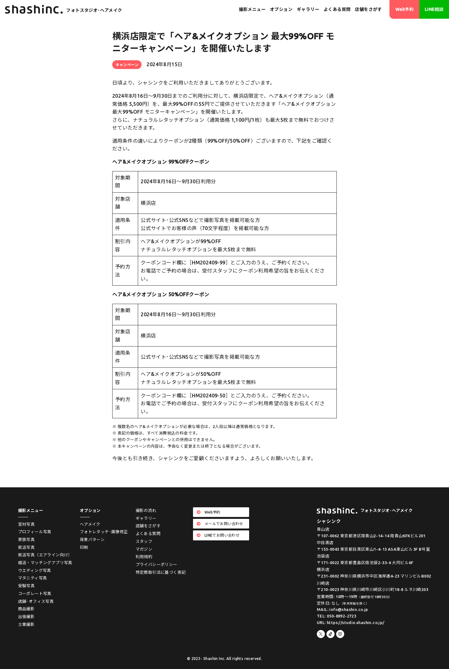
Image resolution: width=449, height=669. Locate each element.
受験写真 (26, 585)
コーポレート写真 (34, 593)
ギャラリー (308, 9)
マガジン (144, 549)
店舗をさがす (368, 9)
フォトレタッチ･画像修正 (104, 531)
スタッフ (144, 541)
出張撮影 (26, 616)
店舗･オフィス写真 (36, 601)
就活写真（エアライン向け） (45, 555)
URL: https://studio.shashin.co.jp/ (350, 622)
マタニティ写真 (32, 578)
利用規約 (144, 556)
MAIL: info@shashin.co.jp (342, 609)
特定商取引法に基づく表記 (161, 572)
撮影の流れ (146, 510)
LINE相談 (434, 9)
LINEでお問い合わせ (218, 535)
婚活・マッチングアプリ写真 (45, 562)
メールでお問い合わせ (220, 524)
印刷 (84, 547)
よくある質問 (337, 9)
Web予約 (404, 9)
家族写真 (26, 539)
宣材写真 (26, 524)
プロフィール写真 (34, 531)
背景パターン (92, 539)
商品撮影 (26, 609)
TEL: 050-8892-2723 (336, 616)
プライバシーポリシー (156, 564)
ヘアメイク (90, 524)
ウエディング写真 (34, 570)
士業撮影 (26, 624)
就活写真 (26, 547)
